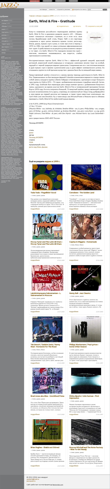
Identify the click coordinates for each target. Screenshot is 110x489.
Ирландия (18, 120)
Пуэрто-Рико (4, 134)
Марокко (3, 129)
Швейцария (11, 142)
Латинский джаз (8, 162)
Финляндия (4, 141)
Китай (13, 124)
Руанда (3, 153)
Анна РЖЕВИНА (11, 70)
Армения (14, 109)
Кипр (2, 146)
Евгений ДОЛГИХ (14, 80)
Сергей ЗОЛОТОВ (6, 96)
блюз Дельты (9, 161)
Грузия (12, 117)
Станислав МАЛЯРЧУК (7, 98)
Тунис (20, 137)
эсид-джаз (19, 177)
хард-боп (4, 176)
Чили (6, 142)
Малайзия (11, 128)
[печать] (77, 26)
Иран (13, 120)
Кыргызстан (19, 125)
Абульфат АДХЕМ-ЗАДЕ (12, 61)
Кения (20, 145)
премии (6, 38)
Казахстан (8, 123)
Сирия (8, 153)
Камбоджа (15, 123)
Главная (31, 16)
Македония (4, 128)
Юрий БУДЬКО (5, 101)
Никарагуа (17, 130)
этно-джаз (16, 178)
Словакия (20, 135)
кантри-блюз (18, 167)
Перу (7, 133)
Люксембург (17, 126)
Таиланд (17, 136)
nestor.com (34, 1)
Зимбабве (4, 119)
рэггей (12, 171)
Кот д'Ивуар (8, 151)
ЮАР (19, 144)
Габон (8, 115)
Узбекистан (4, 140)
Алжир (3, 109)
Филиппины (10, 155)
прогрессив (17, 169)
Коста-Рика (8, 125)
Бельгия (3, 112)
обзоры (7, 26)
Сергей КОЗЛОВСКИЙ (8, 96)
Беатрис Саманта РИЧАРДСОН (9, 73)
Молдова (15, 129)
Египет (20, 150)
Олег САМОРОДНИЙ (16, 92)
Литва (11, 126)
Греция (8, 117)
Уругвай (16, 140)
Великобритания (11, 113)
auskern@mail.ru (33, 479)
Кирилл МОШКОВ (11, 81)
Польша (12, 133)
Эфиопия (14, 144)
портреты (7, 32)
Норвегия (13, 131)
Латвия (3, 126)
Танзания (3, 155)
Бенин (7, 112)
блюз (2, 58)
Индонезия (4, 120)
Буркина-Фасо (15, 149)
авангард (4, 158)
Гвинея (7, 150)
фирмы (5, 50)
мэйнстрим (9, 163)
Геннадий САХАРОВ (12, 76)
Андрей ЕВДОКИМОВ (7, 67)
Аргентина (8, 109)
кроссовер (10, 169)
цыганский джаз (12, 176)
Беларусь (17, 110)
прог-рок (3, 169)
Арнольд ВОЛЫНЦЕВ (13, 71)
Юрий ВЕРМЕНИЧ (15, 101)
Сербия (8, 135)
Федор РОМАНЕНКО (16, 99)
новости (52, 9)
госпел (14, 163)
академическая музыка (13, 158)
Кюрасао (7, 146)
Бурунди (3, 113)
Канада (9, 124)
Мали (16, 128)
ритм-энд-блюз (5, 171)
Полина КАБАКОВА (17, 95)
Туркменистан (5, 139)
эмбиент (13, 177)
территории (7, 44)
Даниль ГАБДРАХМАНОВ (16, 103)
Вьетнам (3, 115)
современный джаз (6, 178)
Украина (10, 140)
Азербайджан (17, 108)
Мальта (20, 146)
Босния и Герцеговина (12, 145)
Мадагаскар (14, 146)
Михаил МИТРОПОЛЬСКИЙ (10, 88)
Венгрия (19, 113)
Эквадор (3, 144)
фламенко (12, 174)
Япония (16, 155)
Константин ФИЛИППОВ (8, 82)
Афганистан (4, 110)
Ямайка (3, 145)
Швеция (18, 142)
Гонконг (3, 117)
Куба (13, 125)
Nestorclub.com (57, 485)
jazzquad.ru (31, 481)
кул (21, 161)
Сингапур (14, 135)
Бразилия (18, 112)
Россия (11, 134)
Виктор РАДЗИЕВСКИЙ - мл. (8, 75)
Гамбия (3, 150)
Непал (20, 129)
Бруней (8, 149)
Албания (10, 147)
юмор (4, 53)
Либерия (15, 151)
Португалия (17, 133)
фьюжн (18, 174)
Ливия (20, 151)
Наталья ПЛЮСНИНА (14, 90)
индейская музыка (11, 165)
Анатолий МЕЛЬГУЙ (15, 66)
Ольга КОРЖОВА (17, 93)
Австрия (10, 108)
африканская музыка (7, 160)
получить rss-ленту (79, 9)
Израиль (9, 119)
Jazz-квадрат (11, 8)
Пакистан (19, 131)
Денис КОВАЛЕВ (12, 77)
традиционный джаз (11, 173)
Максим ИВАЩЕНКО (11, 86)
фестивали (7, 47)
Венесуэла (4, 114)
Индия (14, 119)
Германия (20, 115)
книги (5, 29)
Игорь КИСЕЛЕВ (5, 104)
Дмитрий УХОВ (15, 78)
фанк (7, 174)
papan (3, 61)
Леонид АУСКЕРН (14, 83)
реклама (3, 182)
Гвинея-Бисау (13, 150)
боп (2, 162)
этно (9, 58)
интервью (7, 20)
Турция (12, 139)
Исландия (4, 122)
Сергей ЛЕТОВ (14, 97)
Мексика (9, 129)
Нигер (20, 152)
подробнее (35, 209)
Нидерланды (10, 130)
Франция (10, 141)
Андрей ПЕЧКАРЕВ (12, 69)
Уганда (16, 139)
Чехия (2, 142)
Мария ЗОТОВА (10, 87)
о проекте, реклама (63, 9)
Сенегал (3, 135)
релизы (6, 35)
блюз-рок (16, 161)
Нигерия (3, 130)
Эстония (9, 144)
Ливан (7, 126)
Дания (17, 117)
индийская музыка (10, 166)
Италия (15, 122)
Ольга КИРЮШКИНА (6, 93)
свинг (16, 171)
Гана (11, 115)
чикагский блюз (5, 177)
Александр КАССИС (6, 63)
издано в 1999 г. (49, 16)
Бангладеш (11, 110)
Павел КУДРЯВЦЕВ (6, 95)
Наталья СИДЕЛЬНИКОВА (8, 91)
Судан (9, 136)
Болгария (12, 112)
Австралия (4, 108)
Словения (3, 136)
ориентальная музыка (7, 167)
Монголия (15, 152)
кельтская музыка (17, 168)
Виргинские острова (13, 114)
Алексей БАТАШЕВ (11, 64)
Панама (3, 133)
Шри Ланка (4, 147)
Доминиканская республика (9, 118)
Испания (9, 122)
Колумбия (18, 124)
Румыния (16, 134)
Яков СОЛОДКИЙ (15, 104)
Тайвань (3, 137)
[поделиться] (63, 26)
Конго (3, 151)
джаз (6, 58)
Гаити (15, 115)
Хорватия (16, 141)
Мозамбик (9, 152)
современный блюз (10, 172)
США (12, 136)
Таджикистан (14, 153)
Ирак (9, 120)
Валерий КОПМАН (14, 74)
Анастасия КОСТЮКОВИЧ (8, 66)
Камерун (3, 124)
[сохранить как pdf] (93, 26)
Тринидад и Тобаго (12, 137)
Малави (3, 152)
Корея (3, 125)
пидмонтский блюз (6, 168)
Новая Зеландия (5, 131)
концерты (7, 41)
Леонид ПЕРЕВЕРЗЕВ (7, 85)
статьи (6, 23)
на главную (43, 9)
